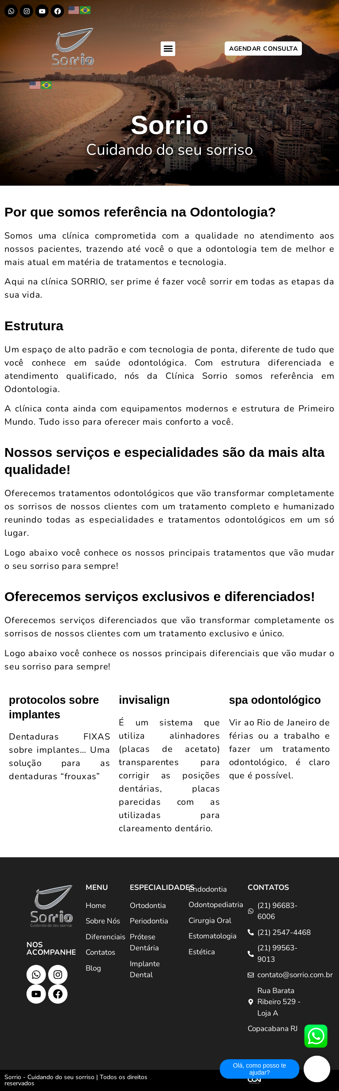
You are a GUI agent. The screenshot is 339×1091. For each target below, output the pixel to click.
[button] (168, 48)
